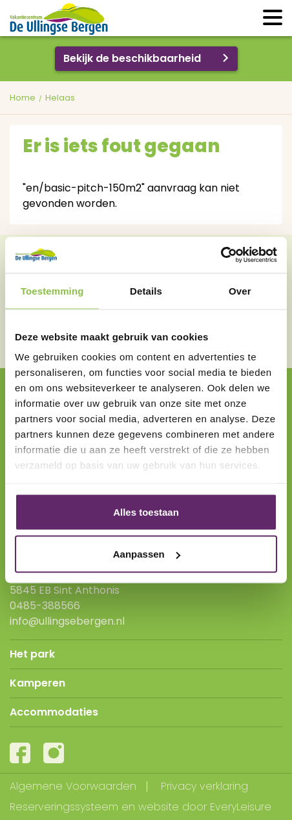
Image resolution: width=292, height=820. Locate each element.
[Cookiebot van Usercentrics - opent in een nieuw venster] (220, 255)
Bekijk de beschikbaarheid (132, 58)
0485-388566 (45, 605)
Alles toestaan (146, 511)
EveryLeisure (240, 806)
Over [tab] (240, 290)
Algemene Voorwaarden (73, 786)
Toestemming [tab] (52, 290)
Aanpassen (146, 554)
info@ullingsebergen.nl (67, 621)
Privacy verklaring (204, 786)
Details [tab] (146, 290)
